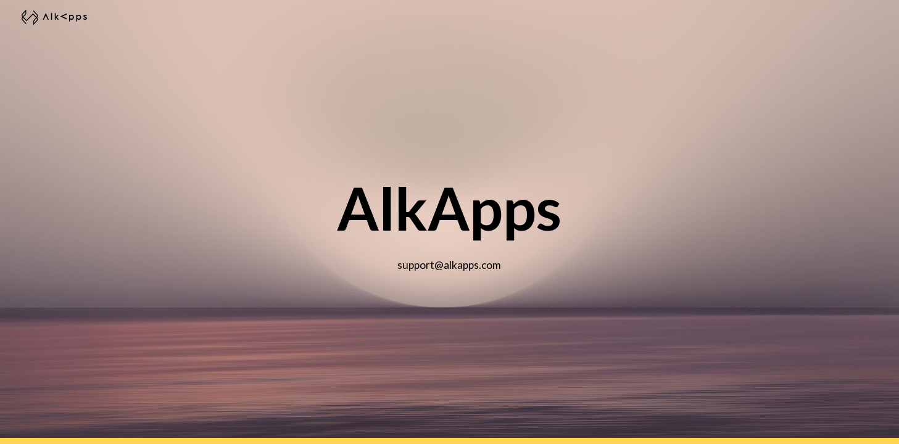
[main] (449, 222)
